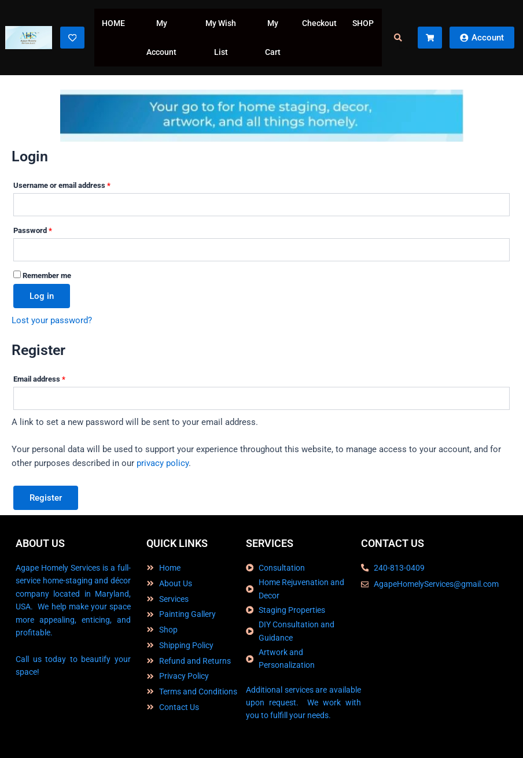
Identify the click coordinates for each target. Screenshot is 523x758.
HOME (113, 23)
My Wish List (220, 38)
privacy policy (163, 463)
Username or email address (76, 184)
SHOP (363, 23)
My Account (161, 38)
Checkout (319, 23)
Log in (42, 296)
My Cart (273, 38)
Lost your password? (52, 320)
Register (46, 498)
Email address (53, 377)
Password (47, 229)
